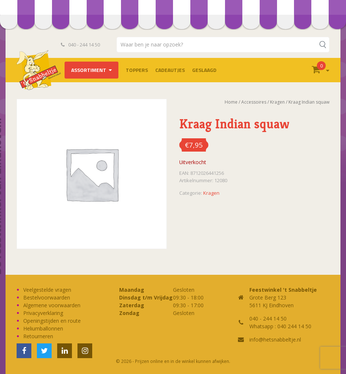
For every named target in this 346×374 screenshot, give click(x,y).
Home (231, 102)
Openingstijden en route (52, 320)
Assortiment (88, 70)
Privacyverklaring (43, 312)
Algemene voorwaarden (51, 305)
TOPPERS (137, 70)
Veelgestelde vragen (47, 289)
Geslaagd (204, 70)
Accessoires (253, 102)
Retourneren (38, 336)
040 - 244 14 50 (80, 44)
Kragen (277, 102)
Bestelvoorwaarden (46, 297)
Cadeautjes (170, 70)
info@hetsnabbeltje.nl (275, 339)
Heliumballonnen (43, 328)
